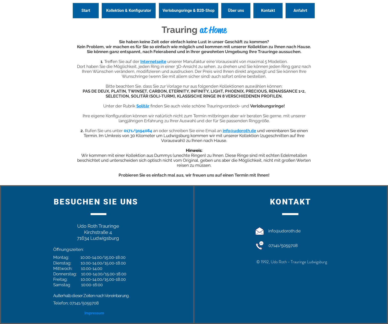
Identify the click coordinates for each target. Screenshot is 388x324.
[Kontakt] (268, 10)
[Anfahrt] (300, 10)
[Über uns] (235, 10)
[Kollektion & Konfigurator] (129, 10)
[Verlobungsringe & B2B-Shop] (188, 10)
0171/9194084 (138, 130)
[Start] (86, 10)
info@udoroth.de (284, 230)
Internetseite (153, 61)
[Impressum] (94, 313)
